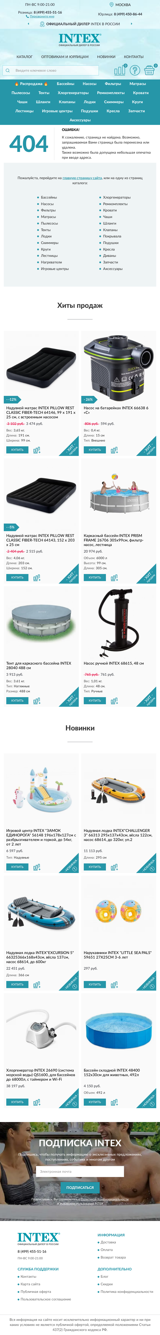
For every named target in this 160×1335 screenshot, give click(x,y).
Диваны (109, 256)
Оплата (107, 1250)
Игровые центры (57, 111)
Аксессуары (80, 120)
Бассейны (65, 84)
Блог (104, 1276)
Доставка (108, 1242)
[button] (40, 16)
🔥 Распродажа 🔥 (31, 84)
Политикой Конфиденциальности (105, 1199)
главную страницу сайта (82, 178)
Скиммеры (114, 102)
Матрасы (138, 84)
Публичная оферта (36, 1292)
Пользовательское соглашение (46, 1299)
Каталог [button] (25, 57)
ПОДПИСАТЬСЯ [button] (80, 1188)
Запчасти (136, 111)
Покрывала (112, 236)
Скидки (107, 1284)
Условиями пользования (77, 1203)
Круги (137, 102)
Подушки (89, 111)
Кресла (113, 111)
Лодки (90, 102)
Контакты (134, 57)
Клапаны (67, 102)
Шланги (43, 102)
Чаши (22, 102)
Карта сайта (30, 1284)
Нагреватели (51, 262)
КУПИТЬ (17, 449)
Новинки (106, 57)
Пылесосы (21, 93)
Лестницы (24, 111)
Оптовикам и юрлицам (65, 57)
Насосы (89, 84)
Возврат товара (113, 1258)
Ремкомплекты (111, 93)
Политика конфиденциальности (127, 1292)
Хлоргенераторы (73, 93)
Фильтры (113, 84)
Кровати (141, 93)
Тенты (43, 93)
